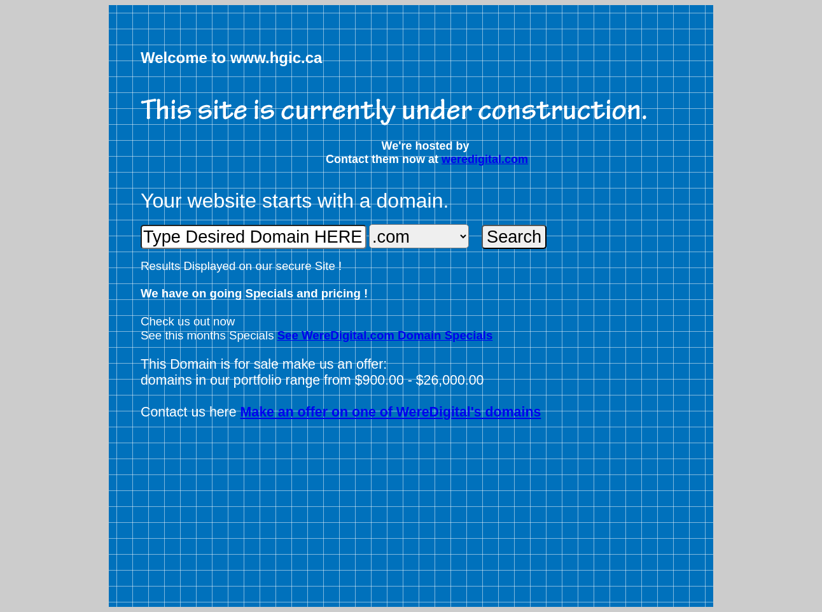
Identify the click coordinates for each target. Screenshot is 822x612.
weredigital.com (485, 159)
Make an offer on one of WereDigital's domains (390, 412)
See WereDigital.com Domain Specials (385, 335)
